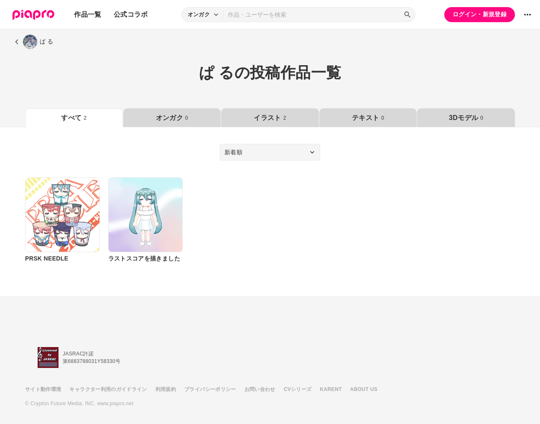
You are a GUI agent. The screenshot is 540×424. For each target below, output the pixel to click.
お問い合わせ (260, 389)
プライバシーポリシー (210, 389)
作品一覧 (87, 14)
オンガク (172, 117)
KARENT (331, 389)
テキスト (368, 117)
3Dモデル (466, 117)
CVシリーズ (298, 389)
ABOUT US (363, 389)
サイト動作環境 (43, 389)
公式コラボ (131, 14)
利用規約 (165, 389)
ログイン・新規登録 (480, 14)
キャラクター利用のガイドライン (108, 389)
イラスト (270, 117)
